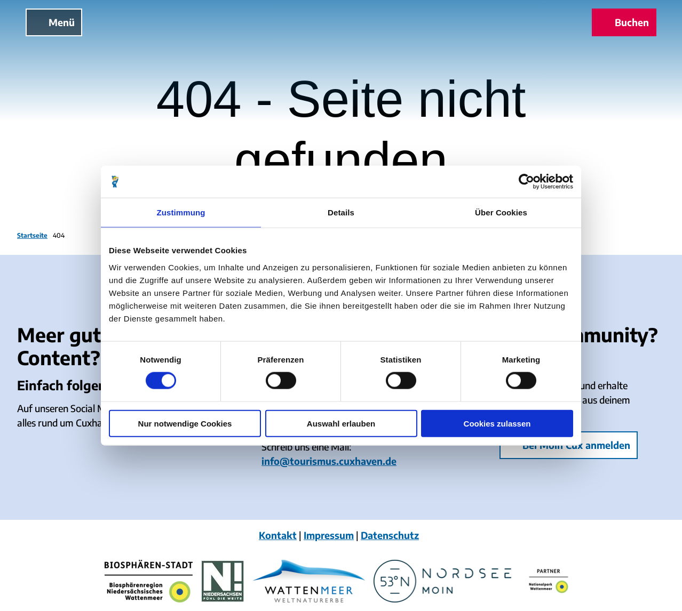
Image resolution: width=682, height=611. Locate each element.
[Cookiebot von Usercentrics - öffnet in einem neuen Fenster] (526, 182)
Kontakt (278, 535)
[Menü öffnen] (54, 22)
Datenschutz (390, 535)
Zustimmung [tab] (181, 212)
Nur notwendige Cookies (185, 423)
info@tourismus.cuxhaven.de (328, 461)
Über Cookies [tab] (501, 212)
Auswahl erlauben (341, 423)
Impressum (329, 535)
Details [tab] (341, 212)
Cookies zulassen (497, 423)
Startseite (32, 235)
